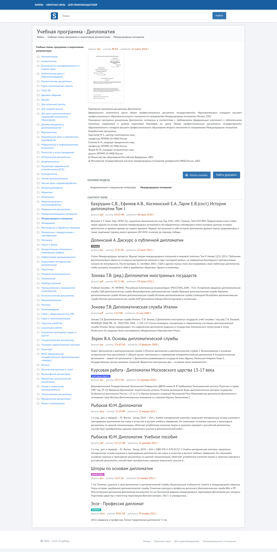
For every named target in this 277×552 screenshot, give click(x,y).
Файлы (39, 4)
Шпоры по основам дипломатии (122, 468)
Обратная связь (55, 4)
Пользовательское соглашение (219, 541)
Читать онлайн (196, 175)
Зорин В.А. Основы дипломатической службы (134, 338)
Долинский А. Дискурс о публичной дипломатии (137, 240)
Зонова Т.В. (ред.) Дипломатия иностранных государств (144, 275)
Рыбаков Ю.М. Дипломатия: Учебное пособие (134, 437)
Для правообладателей (82, 4)
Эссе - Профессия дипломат (117, 503)
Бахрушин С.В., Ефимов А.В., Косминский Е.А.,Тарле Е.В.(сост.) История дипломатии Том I (158, 206)
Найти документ (226, 174)
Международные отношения (128, 37)
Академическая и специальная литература (113, 187)
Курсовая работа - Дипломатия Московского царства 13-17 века (152, 370)
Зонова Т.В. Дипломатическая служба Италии (134, 307)
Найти (219, 15)
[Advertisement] (183, 77)
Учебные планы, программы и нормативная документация (78, 37)
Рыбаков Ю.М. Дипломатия (116, 405)
